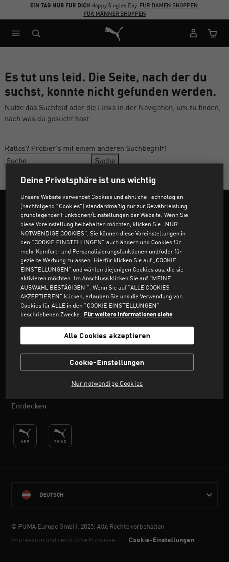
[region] (114, 281)
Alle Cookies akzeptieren (107, 335)
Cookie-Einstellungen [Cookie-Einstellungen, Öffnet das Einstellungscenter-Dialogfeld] (107, 362)
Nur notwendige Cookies (107, 383)
